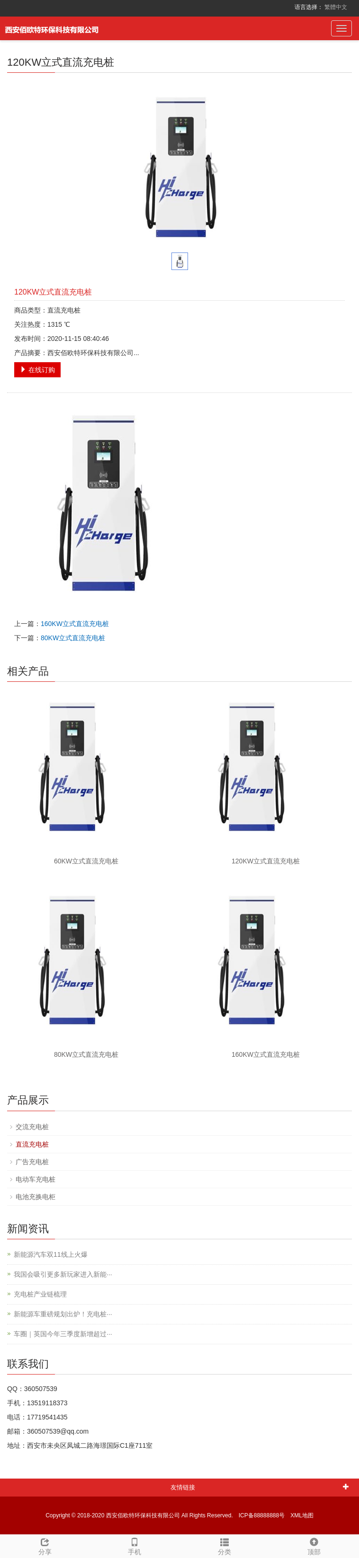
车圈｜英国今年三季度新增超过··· (63, 1334)
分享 (45, 1545)
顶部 (314, 1545)
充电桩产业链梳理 (40, 1294)
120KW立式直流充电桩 (266, 861)
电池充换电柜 (35, 1197)
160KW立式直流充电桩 (75, 623)
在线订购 (37, 370)
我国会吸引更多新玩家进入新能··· (63, 1274)
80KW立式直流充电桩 (73, 638)
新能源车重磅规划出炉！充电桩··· (63, 1314)
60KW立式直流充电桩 (86, 861)
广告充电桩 (32, 1162)
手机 (135, 1545)
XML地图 (302, 1515)
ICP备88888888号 (262, 1515)
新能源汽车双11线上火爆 (51, 1254)
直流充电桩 (32, 1144)
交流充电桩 (32, 1127)
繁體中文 (335, 7)
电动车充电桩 (35, 1179)
